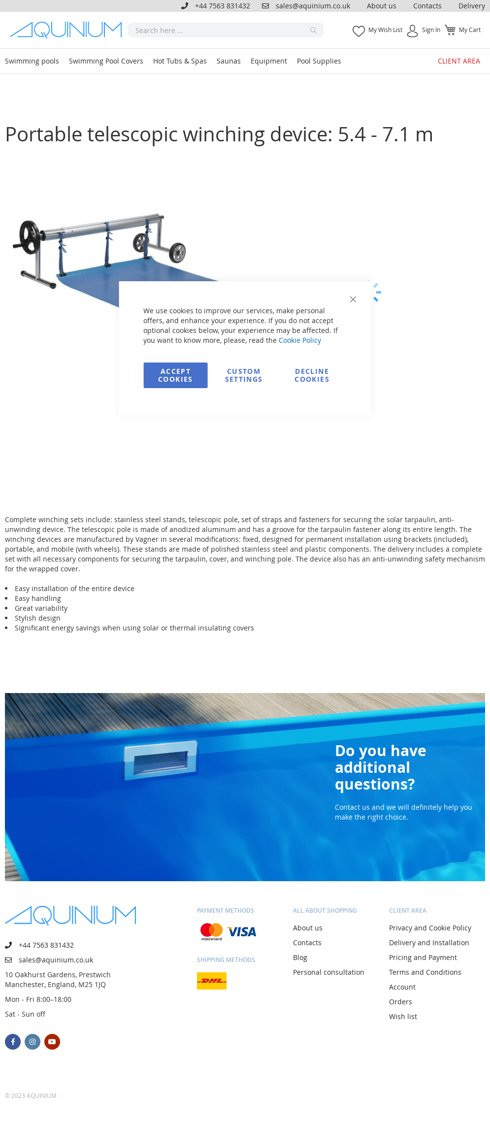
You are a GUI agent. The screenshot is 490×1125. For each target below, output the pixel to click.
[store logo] (69, 30)
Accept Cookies (175, 375)
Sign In (431, 29)
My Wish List (385, 29)
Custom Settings (244, 375)
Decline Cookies (311, 375)
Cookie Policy (300, 340)
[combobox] (226, 30)
